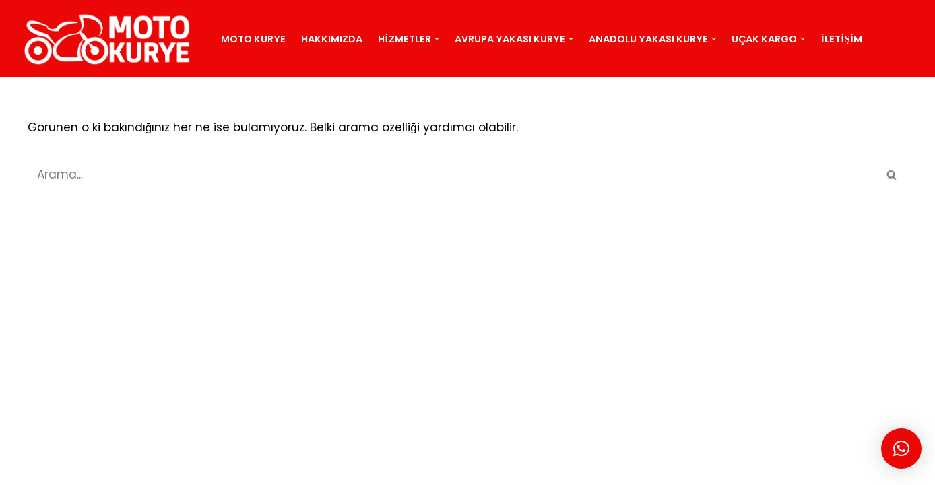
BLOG (246, 467)
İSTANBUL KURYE (314, 467)
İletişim (842, 39)
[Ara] (453, 174)
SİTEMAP (197, 467)
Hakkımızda (331, 39)
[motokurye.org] (110, 38)
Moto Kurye (253, 39)
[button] (436, 38)
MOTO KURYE (130, 467)
